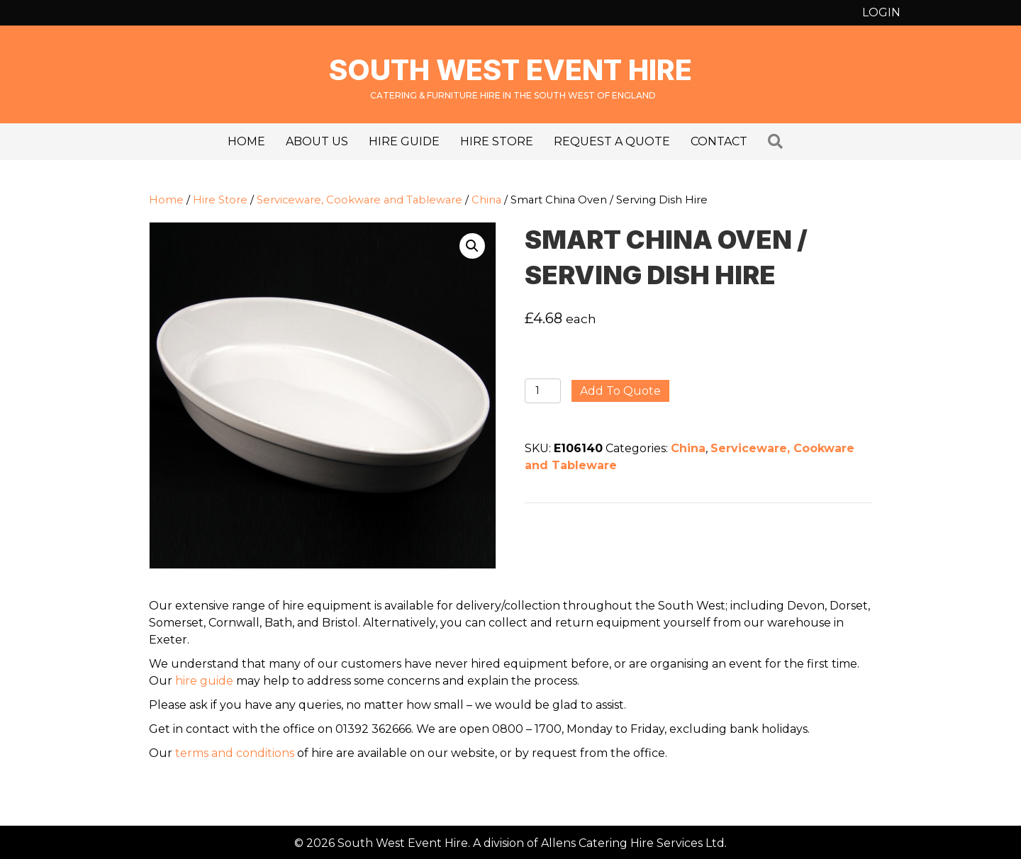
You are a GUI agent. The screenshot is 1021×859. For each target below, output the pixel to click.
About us (317, 141)
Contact (719, 141)
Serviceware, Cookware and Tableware (359, 199)
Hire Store (496, 141)
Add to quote (620, 391)
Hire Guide (404, 141)
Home (246, 141)
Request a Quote (612, 141)
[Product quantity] (543, 390)
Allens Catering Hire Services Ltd (633, 843)
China (486, 199)
